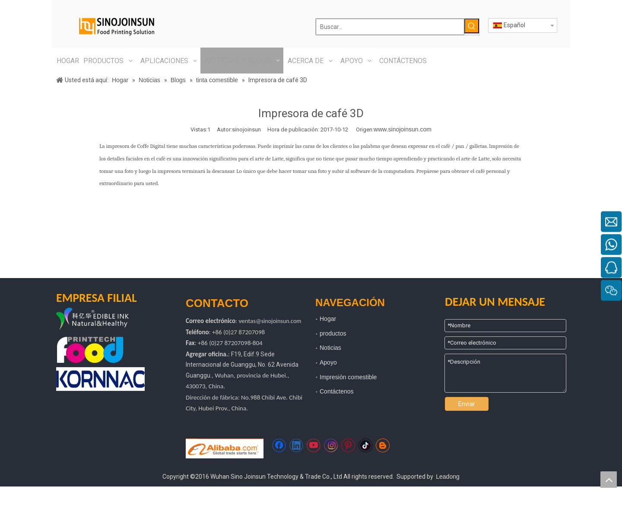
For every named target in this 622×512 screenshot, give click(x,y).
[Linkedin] (296, 445)
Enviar (466, 403)
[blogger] (383, 445)
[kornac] (100, 379)
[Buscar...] (390, 27)
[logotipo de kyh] (106, 320)
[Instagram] (331, 445)
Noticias (330, 347)
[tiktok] (365, 445)
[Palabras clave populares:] (471, 26)
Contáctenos (337, 391)
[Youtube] (314, 445)
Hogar (328, 318)
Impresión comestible (348, 377)
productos (333, 333)
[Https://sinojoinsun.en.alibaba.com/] (224, 448)
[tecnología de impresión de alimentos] (90, 350)
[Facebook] (279, 445)
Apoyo (328, 362)
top (608, 479)
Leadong (448, 476)
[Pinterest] (348, 445)
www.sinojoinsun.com (403, 129)
